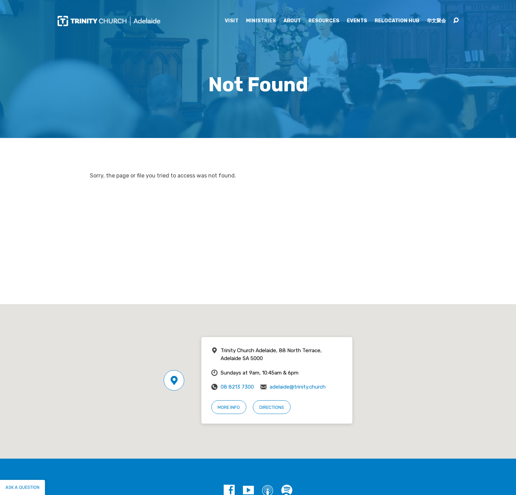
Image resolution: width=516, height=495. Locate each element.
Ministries (261, 21)
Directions (271, 407)
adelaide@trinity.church (298, 387)
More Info (229, 407)
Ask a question (22, 487)
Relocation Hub (397, 21)
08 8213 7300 (237, 387)
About (292, 21)
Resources (323, 21)
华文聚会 (436, 21)
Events (357, 21)
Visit (231, 21)
